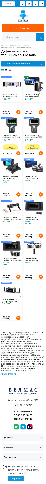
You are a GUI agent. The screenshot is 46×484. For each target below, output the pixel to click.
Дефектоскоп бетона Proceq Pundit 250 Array (32, 260)
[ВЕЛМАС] (23, 15)
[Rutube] (30, 426)
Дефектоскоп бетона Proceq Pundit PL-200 (31, 219)
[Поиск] (20, 37)
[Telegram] (23, 426)
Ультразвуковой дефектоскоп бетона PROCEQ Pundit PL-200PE (11, 261)
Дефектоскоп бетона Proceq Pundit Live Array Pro (34, 178)
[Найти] (40, 37)
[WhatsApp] (16, 426)
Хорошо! (16, 479)
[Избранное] (35, 3)
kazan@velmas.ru (23, 419)
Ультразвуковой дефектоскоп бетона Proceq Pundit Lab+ (11, 219)
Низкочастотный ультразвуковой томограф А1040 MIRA (10, 97)
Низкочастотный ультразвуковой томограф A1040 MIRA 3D (10, 302)
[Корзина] (41, 3)
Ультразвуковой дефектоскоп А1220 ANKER (11, 137)
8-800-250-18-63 (23, 415)
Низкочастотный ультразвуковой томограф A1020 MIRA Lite (32, 97)
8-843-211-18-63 (23, 411)
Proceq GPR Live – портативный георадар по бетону (11, 178)
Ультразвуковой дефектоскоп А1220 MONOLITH (33, 137)
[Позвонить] (22, 3)
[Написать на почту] (29, 3)
